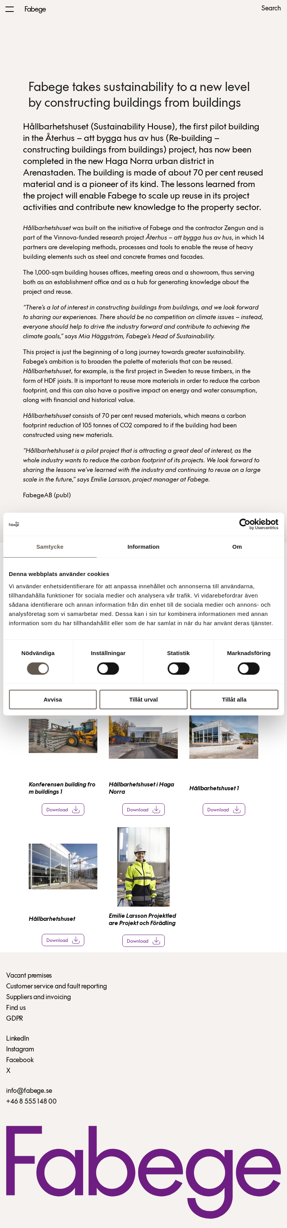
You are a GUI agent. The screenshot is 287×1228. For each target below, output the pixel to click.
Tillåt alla (234, 699)
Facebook (20, 1060)
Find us (16, 1008)
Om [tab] (237, 546)
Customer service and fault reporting (56, 986)
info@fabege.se (29, 1091)
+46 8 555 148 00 (31, 1102)
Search (271, 8)
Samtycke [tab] (50, 546)
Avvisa (53, 699)
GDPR (14, 1019)
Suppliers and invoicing (38, 997)
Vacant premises (29, 976)
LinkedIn (17, 1039)
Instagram (20, 1049)
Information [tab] (144, 546)
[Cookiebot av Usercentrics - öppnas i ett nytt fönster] (244, 524)
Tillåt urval (143, 699)
